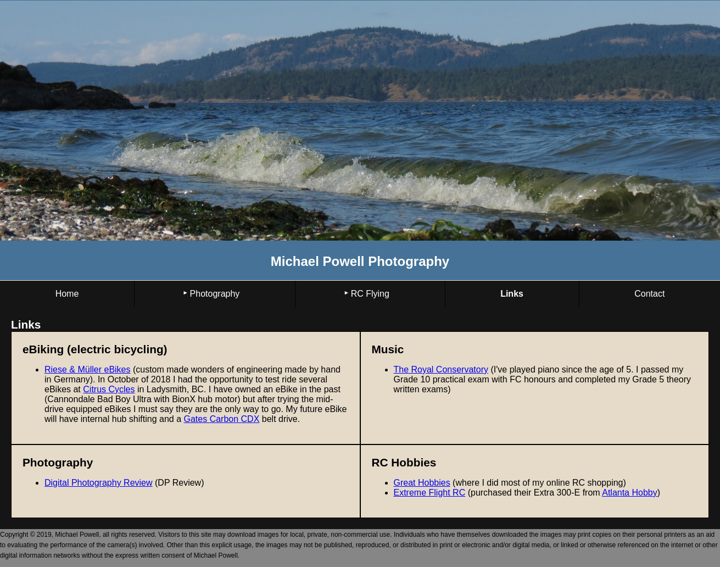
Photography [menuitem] (215, 293)
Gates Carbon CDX (222, 419)
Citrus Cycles (109, 389)
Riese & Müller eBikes (87, 369)
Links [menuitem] (511, 293)
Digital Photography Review (98, 482)
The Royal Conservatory (441, 369)
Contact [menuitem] (649, 293)
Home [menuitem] (67, 293)
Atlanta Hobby (629, 492)
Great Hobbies (422, 482)
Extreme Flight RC (430, 492)
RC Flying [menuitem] (370, 293)
